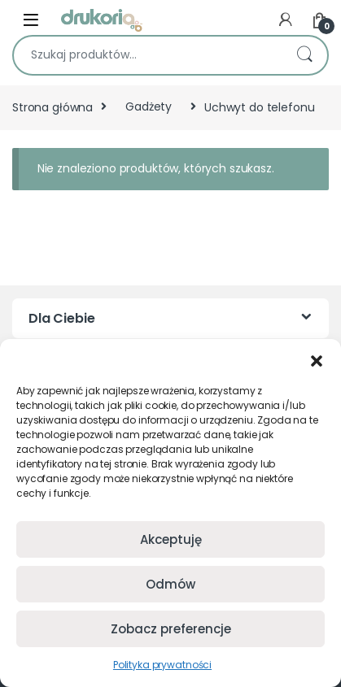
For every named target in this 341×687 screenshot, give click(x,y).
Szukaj (304, 55)
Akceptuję (171, 539)
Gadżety (148, 106)
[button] (316, 359)
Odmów (170, 584)
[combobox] (148, 55)
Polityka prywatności (162, 665)
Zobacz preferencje (171, 628)
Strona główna (52, 106)
